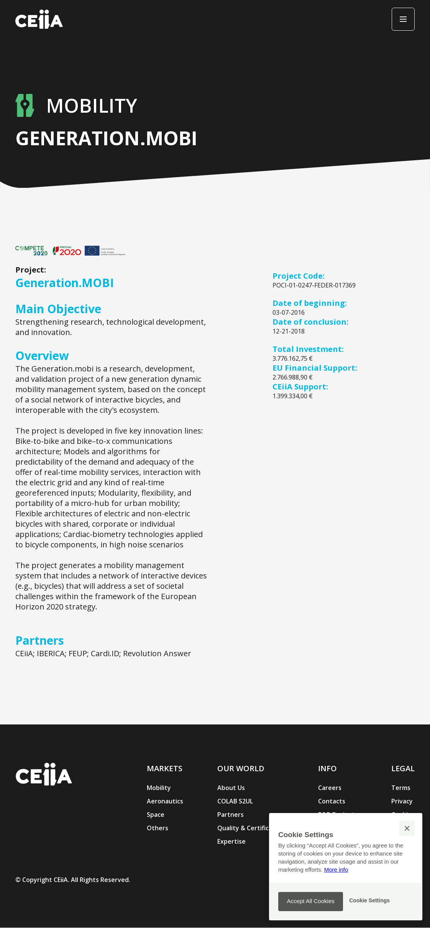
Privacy (402, 801)
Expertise (231, 841)
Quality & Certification (250, 828)
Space (155, 814)
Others (157, 828)
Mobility (159, 787)
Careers (329, 787)
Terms (400, 787)
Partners (230, 814)
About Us (231, 787)
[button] (407, 828)
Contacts (331, 801)
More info (336, 869)
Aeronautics (165, 801)
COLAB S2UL (235, 801)
